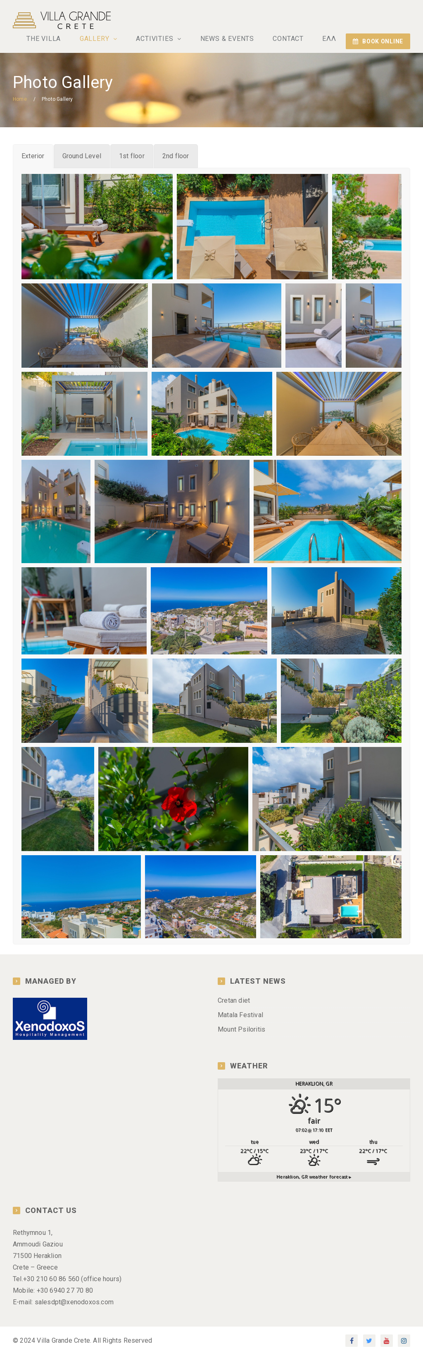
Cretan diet (234, 1004)
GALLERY (105, 40)
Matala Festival (240, 1019)
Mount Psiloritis (241, 1033)
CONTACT (291, 40)
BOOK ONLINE (378, 41)
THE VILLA (56, 40)
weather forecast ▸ (313, 1180)
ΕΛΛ (330, 40)
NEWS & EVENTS (232, 40)
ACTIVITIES (163, 40)
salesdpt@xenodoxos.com (74, 1306)
